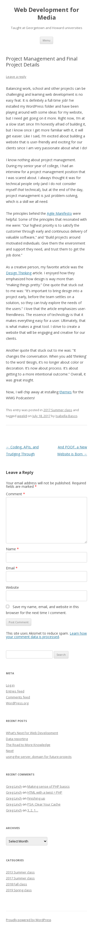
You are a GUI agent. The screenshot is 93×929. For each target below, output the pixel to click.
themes (66, 392)
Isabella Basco (66, 416)
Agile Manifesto (59, 213)
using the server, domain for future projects (39, 756)
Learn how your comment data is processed (46, 635)
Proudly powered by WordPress (28, 920)
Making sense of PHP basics (48, 786)
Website (12, 587)
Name (12, 549)
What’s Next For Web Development (32, 733)
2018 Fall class (16, 884)
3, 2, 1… (32, 810)
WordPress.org (17, 703)
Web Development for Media (46, 13)
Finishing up (36, 798)
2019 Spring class (19, 890)
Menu (46, 40)
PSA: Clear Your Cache (44, 804)
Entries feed (15, 691)
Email (12, 568)
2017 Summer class (57, 410)
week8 (22, 416)
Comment (15, 494)
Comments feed (18, 697)
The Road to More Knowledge (28, 745)
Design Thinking (18, 273)
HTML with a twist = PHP (44, 792)
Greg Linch (14, 786)
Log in (10, 685)
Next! (10, 750)
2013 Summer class (20, 872)
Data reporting (17, 739)
